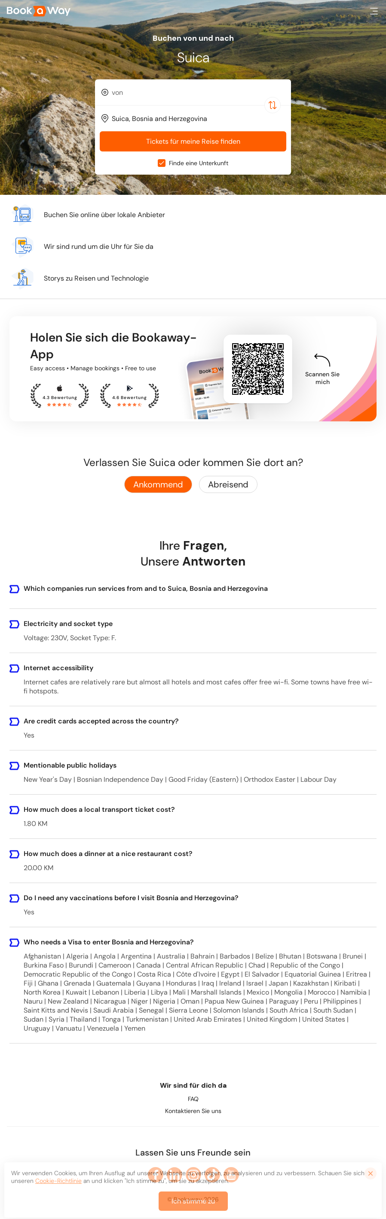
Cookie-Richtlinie (58, 1186)
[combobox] (193, 92)
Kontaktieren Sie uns (193, 1111)
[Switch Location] (272, 105)
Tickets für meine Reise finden (193, 141)
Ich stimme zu (193, 1206)
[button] (374, 11)
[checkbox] (161, 163)
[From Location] (197, 92)
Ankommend (158, 484)
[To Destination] (197, 118)
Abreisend (228, 484)
